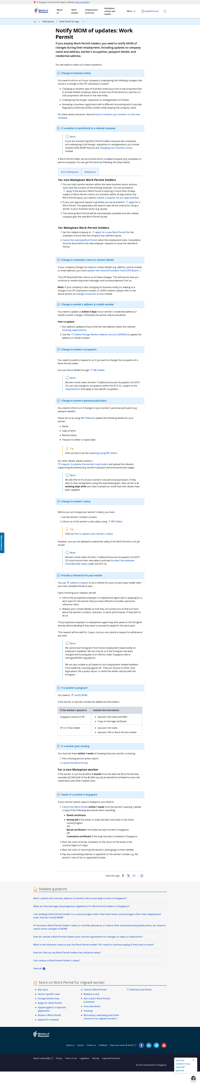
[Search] (165, 11)
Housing (88, 1025)
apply (70, 196)
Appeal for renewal (48, 1034)
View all (37, 982)
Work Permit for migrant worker (72, 21)
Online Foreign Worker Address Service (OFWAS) (102, 343)
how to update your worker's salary (95, 542)
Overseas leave (92, 1020)
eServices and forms (141, 1004)
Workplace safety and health (109, 11)
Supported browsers (111, 1072)
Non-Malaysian (71, 177)
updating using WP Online (104, 461)
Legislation (84, 1072)
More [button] (131, 12)
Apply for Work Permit (50, 1017)
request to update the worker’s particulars (86, 473)
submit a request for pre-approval (117, 203)
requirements (80, 397)
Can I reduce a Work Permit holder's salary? (56, 974)
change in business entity (91, 302)
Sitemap (95, 1072)
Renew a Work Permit (49, 1029)
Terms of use (71, 1072)
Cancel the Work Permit (76, 775)
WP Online (100, 379)
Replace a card (91, 1008)
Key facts (43, 1004)
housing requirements (76, 338)
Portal (149, 11)
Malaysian (92, 177)
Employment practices (91, 11)
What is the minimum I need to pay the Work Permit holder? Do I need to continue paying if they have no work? (93, 959)
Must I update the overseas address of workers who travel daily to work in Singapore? (80, 912)
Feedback (103, 1059)
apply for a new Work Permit (112, 237)
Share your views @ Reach (121, 1059)
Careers (80, 1059)
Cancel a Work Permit (95, 1004)
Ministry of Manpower (43, 1050)
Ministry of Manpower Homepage (45, 11)
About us (60, 11)
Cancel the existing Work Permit (81, 245)
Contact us (91, 1059)
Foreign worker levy (48, 1012)
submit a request (80, 591)
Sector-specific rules (49, 1008)
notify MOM (82, 707)
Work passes (74, 11)
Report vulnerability (42, 1072)
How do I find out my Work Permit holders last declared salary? (67, 967)
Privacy (59, 1072)
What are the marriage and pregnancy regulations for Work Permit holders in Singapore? (81, 920)
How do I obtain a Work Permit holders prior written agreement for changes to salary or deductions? (88, 951)
